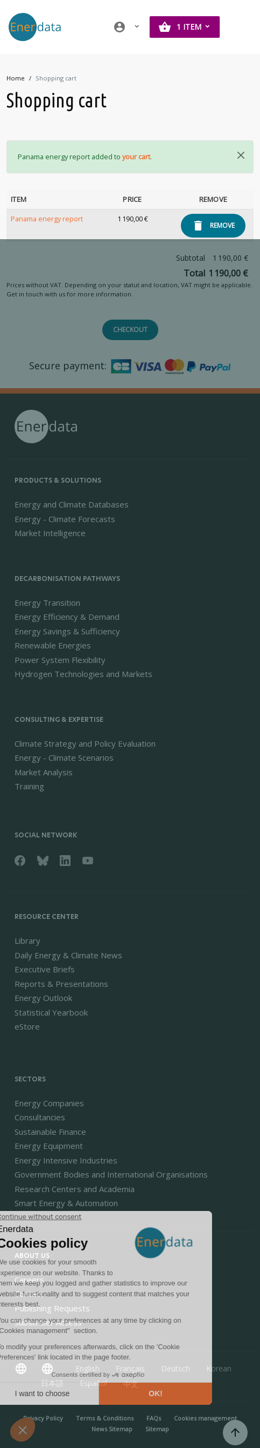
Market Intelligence (50, 532)
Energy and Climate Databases (72, 504)
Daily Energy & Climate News (68, 955)
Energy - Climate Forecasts (65, 518)
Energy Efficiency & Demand (67, 616)
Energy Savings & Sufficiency (67, 631)
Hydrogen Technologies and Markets (83, 673)
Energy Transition (47, 602)
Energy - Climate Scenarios (64, 757)
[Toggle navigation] (240, 27)
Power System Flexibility (60, 659)
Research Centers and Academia (75, 1188)
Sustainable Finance (50, 1131)
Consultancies (40, 1117)
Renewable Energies (53, 645)
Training (29, 786)
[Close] (241, 155)
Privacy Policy (43, 1418)
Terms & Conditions (104, 1418)
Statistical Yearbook (51, 1012)
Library (27, 940)
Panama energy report (47, 219)
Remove (222, 225)
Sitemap (157, 1429)
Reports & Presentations (61, 983)
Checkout (130, 329)
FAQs (153, 1418)
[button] (127, 27)
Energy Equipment (49, 1145)
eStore (27, 1026)
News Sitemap (112, 1429)
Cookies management (205, 1418)
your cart (136, 156)
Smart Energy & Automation (66, 1202)
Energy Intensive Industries (66, 1160)
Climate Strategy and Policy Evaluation (85, 743)
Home (15, 78)
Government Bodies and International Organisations (111, 1174)
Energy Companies (49, 1103)
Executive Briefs (45, 969)
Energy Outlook (43, 997)
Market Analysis (44, 772)
